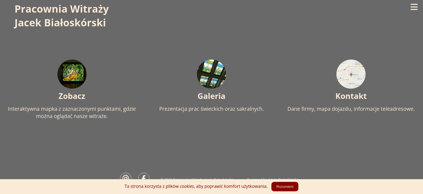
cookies (187, 186)
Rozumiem (285, 187)
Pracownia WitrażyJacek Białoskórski (63, 16)
